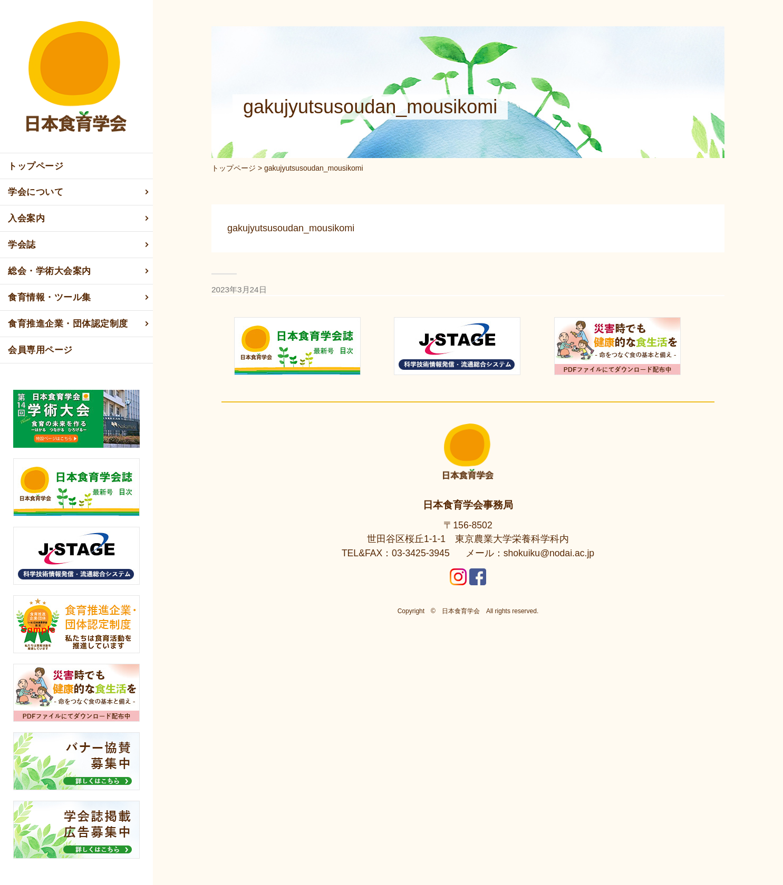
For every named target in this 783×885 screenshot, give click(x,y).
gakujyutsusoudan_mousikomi (290, 228)
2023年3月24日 (239, 289)
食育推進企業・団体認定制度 (79, 324)
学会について (79, 192)
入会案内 (79, 218)
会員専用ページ (40, 350)
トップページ (35, 166)
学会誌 (79, 245)
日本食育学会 (461, 611)
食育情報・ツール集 (79, 297)
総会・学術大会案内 (79, 271)
